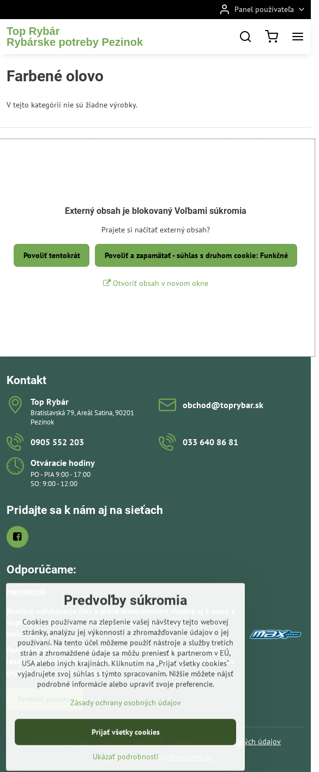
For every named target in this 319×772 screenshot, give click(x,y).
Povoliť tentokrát (51, 255)
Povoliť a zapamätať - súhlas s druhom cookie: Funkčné (196, 255)
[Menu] (298, 36)
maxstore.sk (26, 591)
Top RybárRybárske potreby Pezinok (75, 36)
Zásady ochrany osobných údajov (125, 730)
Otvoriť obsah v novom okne (155, 283)
